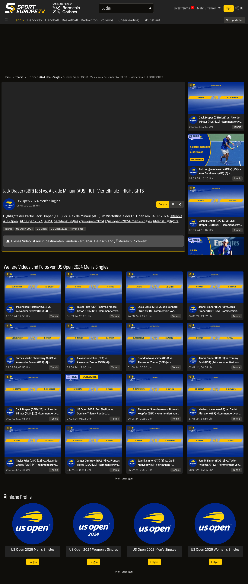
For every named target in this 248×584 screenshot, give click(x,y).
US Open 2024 (24, 228)
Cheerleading (128, 20)
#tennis (176, 216)
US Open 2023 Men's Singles (154, 549)
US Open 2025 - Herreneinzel (67, 228)
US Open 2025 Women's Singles (215, 549)
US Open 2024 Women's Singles (93, 549)
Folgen (163, 204)
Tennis (19, 20)
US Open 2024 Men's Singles (45, 77)
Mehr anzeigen (124, 478)
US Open (42, 228)
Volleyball (108, 20)
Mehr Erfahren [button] (207, 8)
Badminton (89, 20)
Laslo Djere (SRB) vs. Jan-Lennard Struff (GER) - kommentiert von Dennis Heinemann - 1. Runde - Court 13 (158, 309)
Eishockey (34, 20)
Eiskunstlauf (150, 20)
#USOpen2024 (31, 221)
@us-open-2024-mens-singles (128, 221)
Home (7, 77)
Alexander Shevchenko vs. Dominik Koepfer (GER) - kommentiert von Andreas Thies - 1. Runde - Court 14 (159, 412)
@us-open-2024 (91, 221)
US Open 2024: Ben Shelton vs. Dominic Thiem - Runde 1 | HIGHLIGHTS (95, 412)
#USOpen (10, 221)
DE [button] (239, 8)
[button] (173, 204)
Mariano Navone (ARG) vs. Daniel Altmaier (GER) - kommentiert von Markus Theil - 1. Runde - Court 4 (219, 412)
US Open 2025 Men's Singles (33, 549)
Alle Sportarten (234, 20)
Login (228, 8)
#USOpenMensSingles (61, 221)
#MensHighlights (165, 221)
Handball (52, 20)
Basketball (70, 20)
